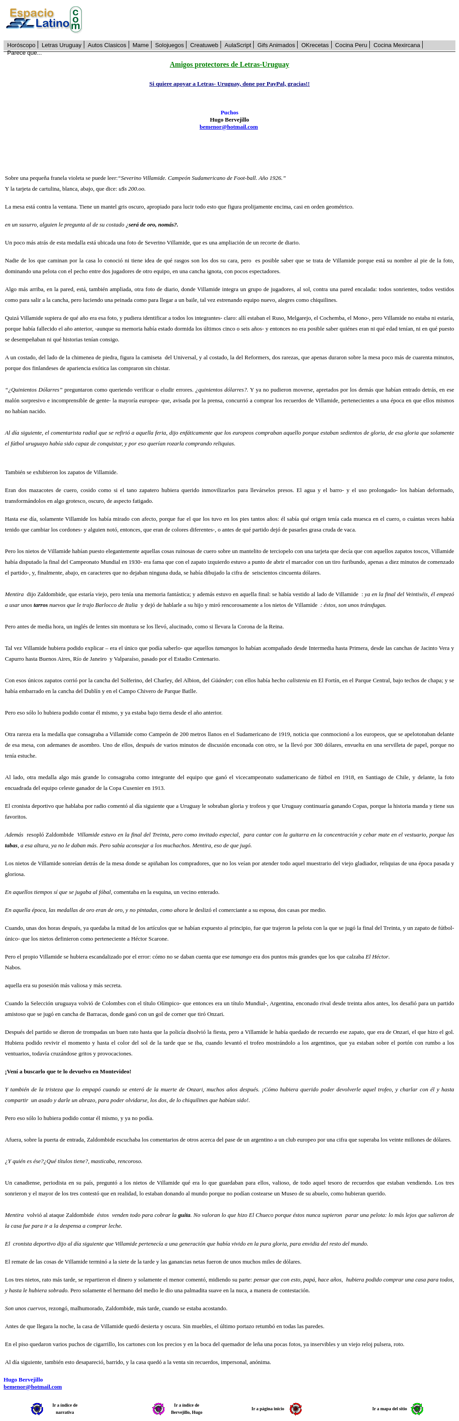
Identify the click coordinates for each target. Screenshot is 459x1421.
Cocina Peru (351, 45)
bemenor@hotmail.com (228, 126)
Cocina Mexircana (396, 45)
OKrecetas (315, 45)
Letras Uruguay (62, 45)
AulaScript (238, 45)
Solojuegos (169, 45)
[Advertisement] (274, 20)
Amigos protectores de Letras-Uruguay (229, 64)
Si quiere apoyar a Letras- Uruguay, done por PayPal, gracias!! (229, 83)
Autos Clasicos (107, 45)
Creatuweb (204, 45)
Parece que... (24, 52)
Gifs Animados (276, 45)
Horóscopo (21, 45)
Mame (141, 45)
